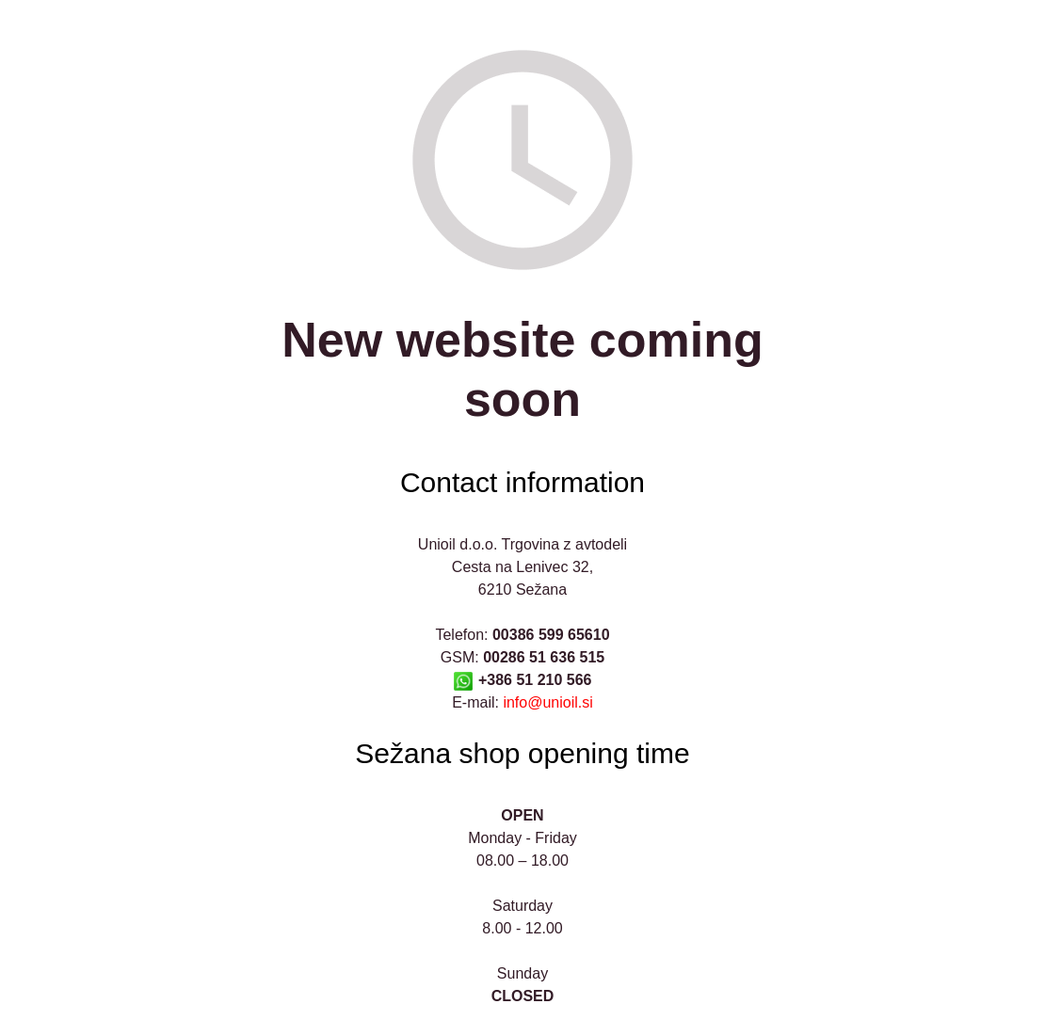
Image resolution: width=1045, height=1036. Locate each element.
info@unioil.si (547, 702)
